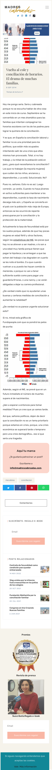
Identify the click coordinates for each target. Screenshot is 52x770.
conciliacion (26, 480)
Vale (16, 766)
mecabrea (10, 480)
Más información (28, 766)
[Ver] (47, 7)
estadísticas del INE (23, 240)
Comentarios (26, 503)
